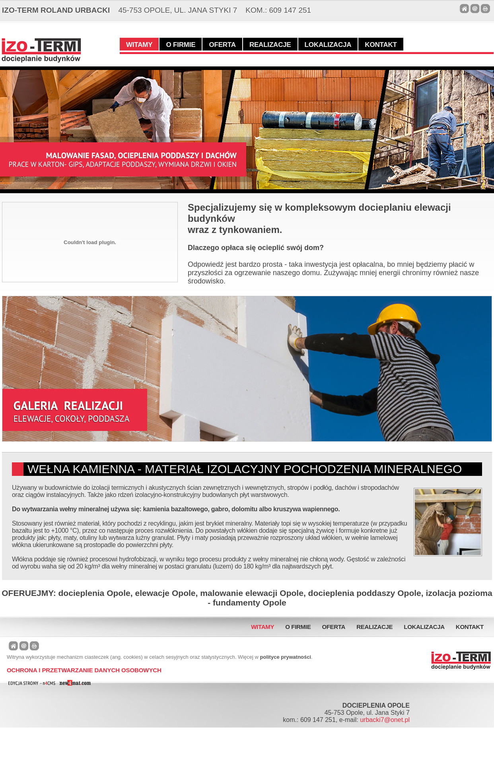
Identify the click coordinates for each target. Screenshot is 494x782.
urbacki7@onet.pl (385, 719)
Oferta (222, 45)
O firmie (180, 45)
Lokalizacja (328, 45)
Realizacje (270, 45)
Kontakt (381, 45)
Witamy (139, 45)
